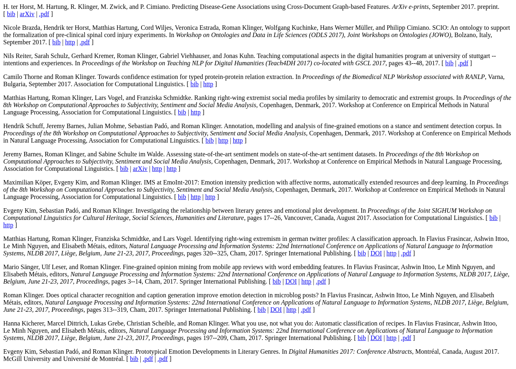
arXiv (27, 13)
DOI (376, 253)
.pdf (44, 13)
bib (11, 13)
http (70, 42)
